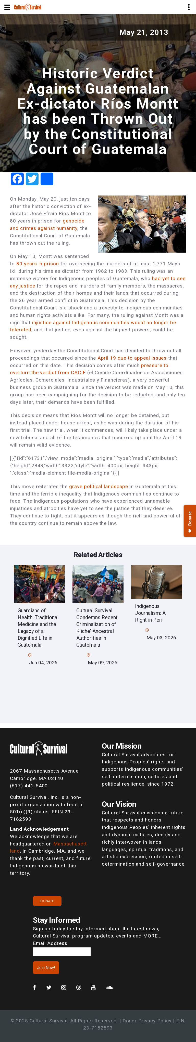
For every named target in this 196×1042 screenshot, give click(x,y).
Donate (47, 901)
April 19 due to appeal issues (132, 358)
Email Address (50, 943)
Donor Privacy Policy (147, 1021)
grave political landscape (98, 486)
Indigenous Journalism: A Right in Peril (150, 613)
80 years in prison (37, 264)
